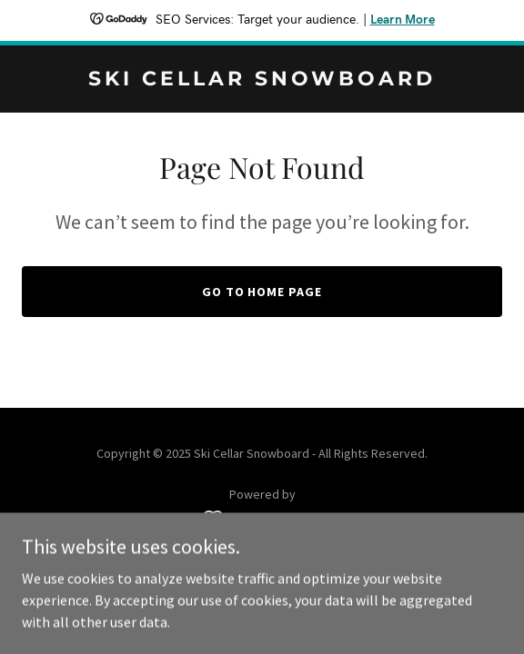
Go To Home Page (262, 291)
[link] (262, 80)
